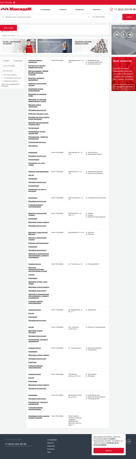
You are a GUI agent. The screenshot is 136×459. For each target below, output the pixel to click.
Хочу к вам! (8, 28)
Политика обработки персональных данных (18, 446)
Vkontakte (117, 34)
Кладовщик (32, 152)
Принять (108, 451)
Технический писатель (37, 142)
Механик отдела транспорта (34, 106)
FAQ (49, 452)
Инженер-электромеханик (38, 171)
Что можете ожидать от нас (50, 41)
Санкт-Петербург (6, 2)
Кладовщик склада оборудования (35, 89)
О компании (45, 9)
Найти (129, 17)
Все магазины (8, 71)
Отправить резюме (123, 87)
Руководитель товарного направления (38, 138)
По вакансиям (99, 17)
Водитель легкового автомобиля (36, 79)
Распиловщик (33, 128)
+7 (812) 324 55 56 (125, 9)
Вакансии (80, 9)
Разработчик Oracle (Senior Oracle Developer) (39, 118)
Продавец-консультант (37, 110)
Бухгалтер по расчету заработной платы (36, 66)
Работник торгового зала (38, 114)
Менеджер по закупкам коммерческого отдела (37, 100)
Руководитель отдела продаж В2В (36, 132)
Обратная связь (8, 36)
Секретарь (32, 362)
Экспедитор (33, 146)
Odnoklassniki (124, 34)
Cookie (112, 439)
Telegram (130, 35)
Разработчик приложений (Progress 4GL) (38, 123)
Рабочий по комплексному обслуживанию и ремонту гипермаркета (38, 255)
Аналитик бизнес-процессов (35, 61)
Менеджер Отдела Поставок (35, 331)
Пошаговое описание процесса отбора (83, 42)
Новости (62, 9)
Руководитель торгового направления (38, 340)
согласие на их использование (106, 444)
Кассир (31, 175)
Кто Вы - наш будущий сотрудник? (12, 42)
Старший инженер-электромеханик (35, 206)
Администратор (34, 264)
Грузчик (31, 275)
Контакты (97, 9)
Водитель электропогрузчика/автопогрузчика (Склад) (37, 269)
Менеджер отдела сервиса (38, 222)
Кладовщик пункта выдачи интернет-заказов (38, 417)
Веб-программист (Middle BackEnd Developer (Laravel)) (38, 72)
